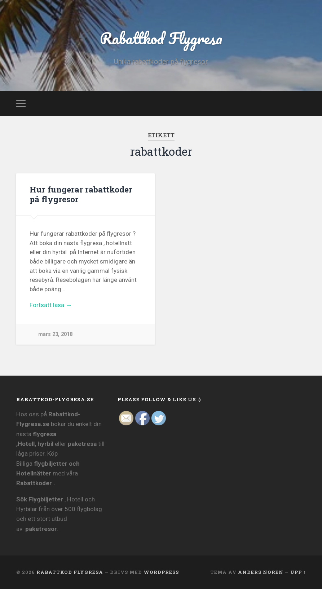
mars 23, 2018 (55, 334)
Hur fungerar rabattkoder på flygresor (81, 194)
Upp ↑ (298, 572)
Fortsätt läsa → (51, 305)
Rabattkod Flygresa (161, 38)
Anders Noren (260, 572)
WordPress (161, 572)
